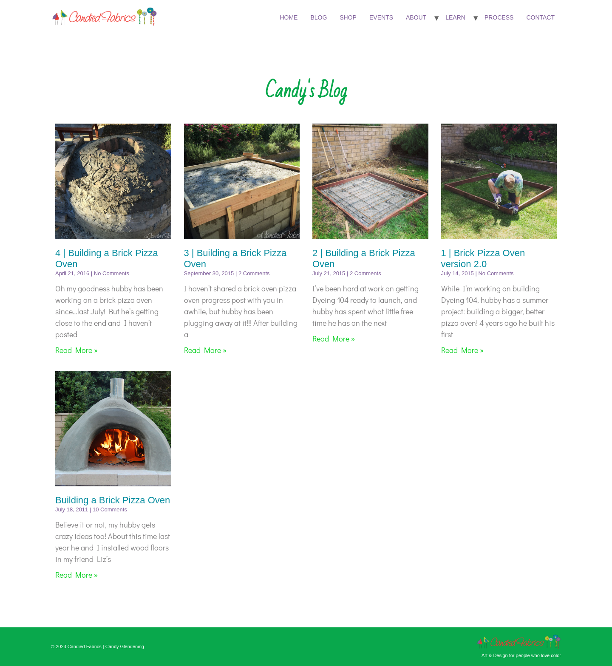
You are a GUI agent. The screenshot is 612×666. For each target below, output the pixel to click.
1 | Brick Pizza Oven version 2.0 (483, 258)
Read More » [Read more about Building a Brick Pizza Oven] (76, 575)
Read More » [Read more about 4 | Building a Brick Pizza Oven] (76, 350)
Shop (348, 17)
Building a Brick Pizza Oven (112, 500)
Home (289, 17)
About (416, 17)
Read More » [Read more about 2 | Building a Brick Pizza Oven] (333, 338)
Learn (455, 17)
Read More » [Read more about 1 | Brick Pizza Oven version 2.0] (462, 350)
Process (498, 17)
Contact (540, 17)
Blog (318, 17)
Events (381, 17)
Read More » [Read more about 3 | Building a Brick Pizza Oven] (205, 350)
